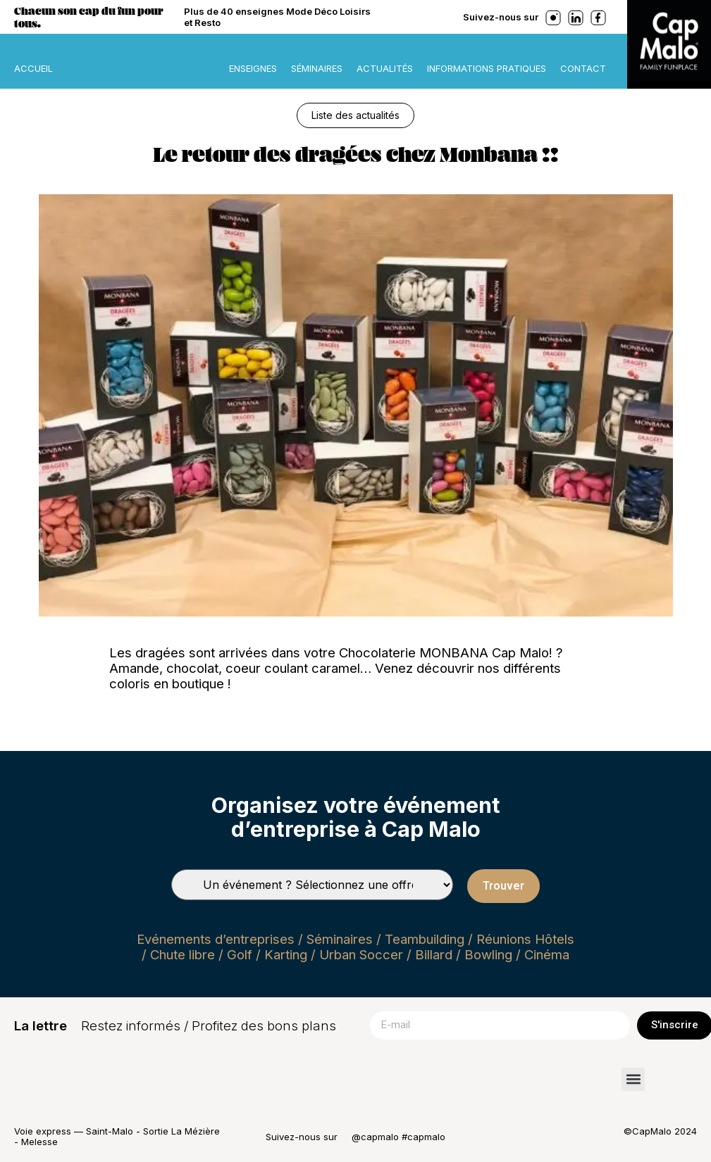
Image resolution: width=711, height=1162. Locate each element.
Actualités (385, 68)
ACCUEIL (33, 68)
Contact (583, 68)
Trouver (503, 885)
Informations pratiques (486, 68)
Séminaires (316, 68)
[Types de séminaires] (312, 884)
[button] (633, 1079)
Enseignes (253, 68)
